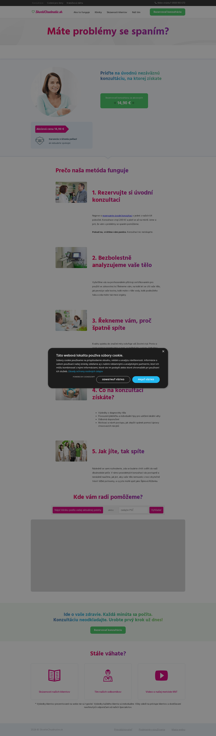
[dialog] (108, 368)
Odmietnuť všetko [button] (113, 379)
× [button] (163, 351)
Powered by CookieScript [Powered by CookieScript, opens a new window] (84, 377)
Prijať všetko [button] (146, 379)
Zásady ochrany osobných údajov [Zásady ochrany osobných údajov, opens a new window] (85, 371)
